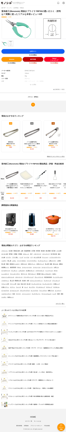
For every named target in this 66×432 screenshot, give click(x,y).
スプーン (12, 287)
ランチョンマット (43, 260)
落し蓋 (9, 260)
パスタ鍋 (58, 250)
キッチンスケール (36, 284)
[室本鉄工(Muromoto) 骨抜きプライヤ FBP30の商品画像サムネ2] (11, 43)
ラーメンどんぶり (46, 294)
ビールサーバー (5, 270)
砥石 (59, 254)
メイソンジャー (26, 294)
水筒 (28, 280)
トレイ (26, 287)
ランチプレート (36, 294)
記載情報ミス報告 (59, 89)
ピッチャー (58, 290)
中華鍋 (20, 254)
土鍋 (22, 250)
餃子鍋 (53, 250)
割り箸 (3, 264)
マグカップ (49, 287)
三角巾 (59, 260)
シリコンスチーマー (55, 257)
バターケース (19, 277)
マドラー (18, 294)
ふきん (14, 260)
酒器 (62, 294)
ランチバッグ (47, 280)
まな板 (3, 257)
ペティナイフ (46, 254)
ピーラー (8, 257)
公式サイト (33, 51)
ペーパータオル (21, 260)
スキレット (26, 254)
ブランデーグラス (25, 290)
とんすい (3, 297)
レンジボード (5, 274)
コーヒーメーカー (27, 267)
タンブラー (32, 287)
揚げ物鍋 (48, 250)
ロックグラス (34, 290)
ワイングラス (43, 290)
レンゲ (54, 294)
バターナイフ (37, 254)
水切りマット (31, 264)
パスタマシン (5, 280)
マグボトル (56, 287)
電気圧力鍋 (16, 250)
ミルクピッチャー (6, 294)
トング (21, 257)
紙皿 (51, 264)
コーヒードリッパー (47, 267)
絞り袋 (28, 284)
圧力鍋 (10, 250)
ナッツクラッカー (58, 277)
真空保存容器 (48, 277)
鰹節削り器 (18, 280)
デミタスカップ (40, 287)
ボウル (55, 270)
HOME (33, 417)
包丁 (31, 254)
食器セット (10, 297)
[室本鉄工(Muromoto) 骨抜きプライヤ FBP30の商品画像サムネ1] (4, 43)
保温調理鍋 (27, 250)
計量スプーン (5, 287)
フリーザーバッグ (28, 277)
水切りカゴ (24, 264)
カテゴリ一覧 (28, 421)
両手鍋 (38, 250)
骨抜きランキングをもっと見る (56, 156)
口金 (18, 284)
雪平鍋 (10, 254)
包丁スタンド (32, 274)
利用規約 (26, 425)
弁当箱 (24, 280)
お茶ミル (56, 267)
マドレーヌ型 (5, 284)
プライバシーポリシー (36, 425)
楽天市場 (33, 59)
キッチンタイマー (47, 284)
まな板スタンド (30, 270)
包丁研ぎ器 (54, 254)
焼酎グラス (51, 290)
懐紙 (7, 264)
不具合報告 (47, 425)
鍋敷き (61, 264)
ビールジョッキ (14, 290)
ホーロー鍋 (4, 254)
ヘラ (31, 257)
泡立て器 (23, 284)
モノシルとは (37, 421)
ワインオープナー (15, 274)
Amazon (11, 59)
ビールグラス (5, 290)
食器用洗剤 (13, 267)
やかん (19, 267)
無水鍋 (43, 250)
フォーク (18, 287)
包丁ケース (24, 274)
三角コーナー (52, 260)
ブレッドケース (38, 277)
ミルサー (3, 260)
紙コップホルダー (46, 274)
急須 (13, 294)
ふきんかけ (21, 270)
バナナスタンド (39, 270)
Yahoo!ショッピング (54, 59)
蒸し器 (12, 280)
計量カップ (56, 284)
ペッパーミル (49, 270)
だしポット (14, 270)
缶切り (54, 274)
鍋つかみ (55, 264)
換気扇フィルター (15, 264)
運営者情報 (19, 425)
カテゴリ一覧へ (60, 303)
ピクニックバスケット (36, 280)
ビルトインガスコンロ (7, 277)
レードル (26, 257)
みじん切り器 (37, 257)
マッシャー (45, 257)
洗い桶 (47, 264)
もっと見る (33, 84)
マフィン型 (13, 284)
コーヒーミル (36, 267)
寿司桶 (38, 274)
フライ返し (15, 257)
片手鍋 (33, 250)
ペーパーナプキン (32, 260)
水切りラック (40, 264)
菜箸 (58, 294)
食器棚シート (5, 267)
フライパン (4, 250)
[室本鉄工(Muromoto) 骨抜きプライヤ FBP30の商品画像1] (18, 29)
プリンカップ (56, 280)
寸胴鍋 (15, 254)
